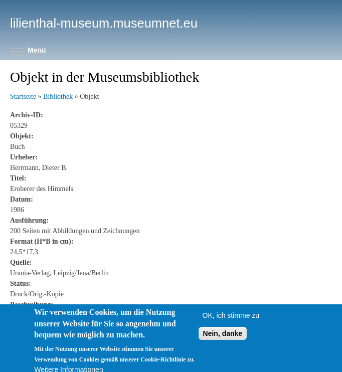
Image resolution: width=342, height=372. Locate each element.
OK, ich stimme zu (231, 320)
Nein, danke (223, 337)
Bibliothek (58, 96)
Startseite (23, 96)
